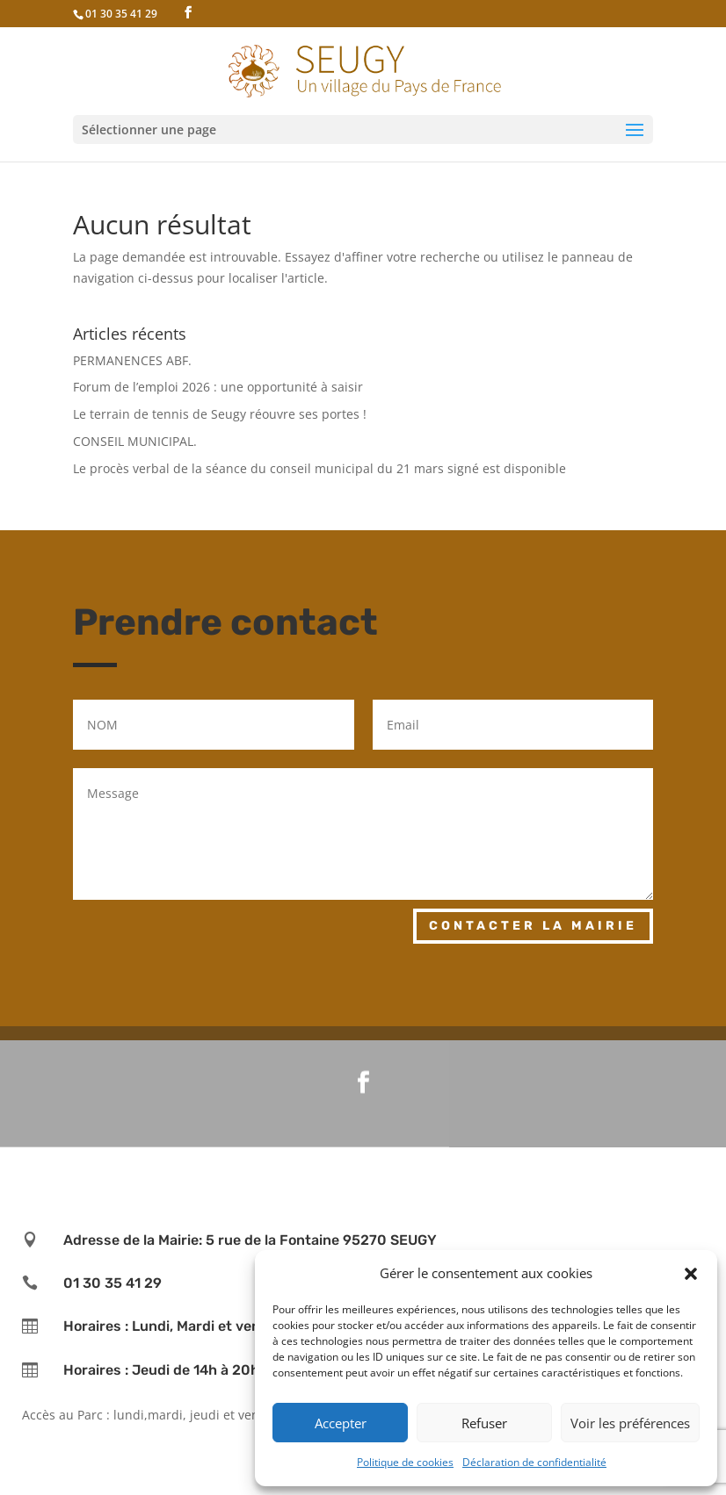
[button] (691, 1274)
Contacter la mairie (533, 925)
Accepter (341, 1423)
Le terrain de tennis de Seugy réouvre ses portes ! (220, 414)
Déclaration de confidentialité (534, 1462)
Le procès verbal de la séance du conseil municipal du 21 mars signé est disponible (319, 468)
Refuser (484, 1423)
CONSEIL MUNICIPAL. (135, 441)
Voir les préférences (630, 1423)
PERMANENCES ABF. (132, 360)
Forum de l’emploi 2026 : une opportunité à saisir (218, 386)
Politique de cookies (405, 1462)
